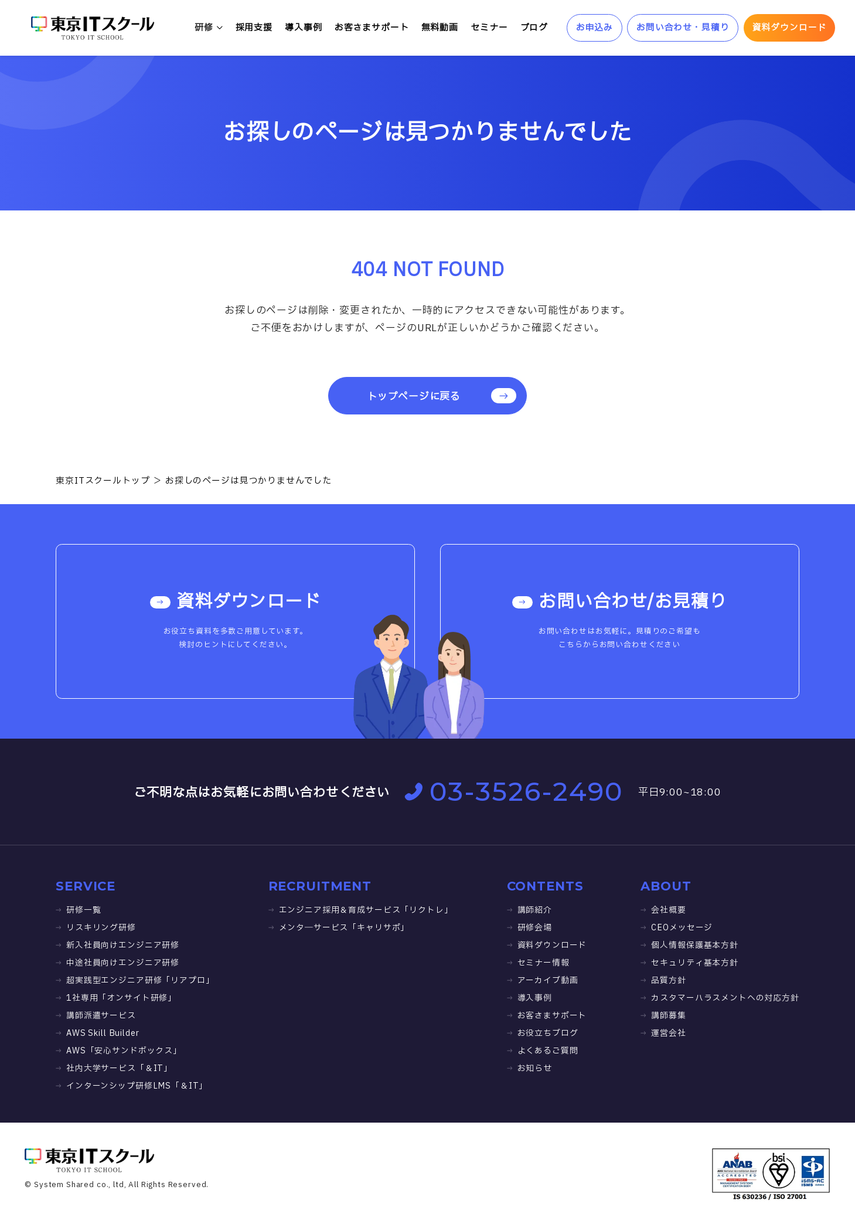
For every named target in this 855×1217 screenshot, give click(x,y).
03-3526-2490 (513, 791)
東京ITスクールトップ (102, 481)
